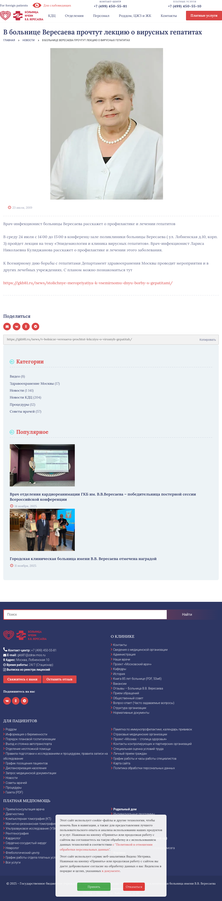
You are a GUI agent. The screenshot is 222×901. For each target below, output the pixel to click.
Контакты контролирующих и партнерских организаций (152, 744)
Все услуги (13, 862)
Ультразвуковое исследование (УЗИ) (31, 828)
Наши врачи (121, 659)
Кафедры (119, 669)
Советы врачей (22, 411)
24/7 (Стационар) (28, 665)
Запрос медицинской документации (31, 773)
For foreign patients (14, 5)
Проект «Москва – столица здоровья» (140, 739)
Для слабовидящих (51, 5)
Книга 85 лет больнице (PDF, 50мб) (137, 678)
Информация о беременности (26, 734)
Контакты (169, 15)
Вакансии (120, 683)
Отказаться (134, 887)
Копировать (208, 338)
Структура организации (129, 708)
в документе (111, 871)
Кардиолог (13, 838)
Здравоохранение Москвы (32, 383)
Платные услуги (204, 15)
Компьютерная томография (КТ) (28, 818)
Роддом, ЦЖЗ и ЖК (135, 15)
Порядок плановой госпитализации (31, 739)
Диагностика (15, 814)
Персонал (101, 15)
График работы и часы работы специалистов (144, 758)
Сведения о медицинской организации (140, 649)
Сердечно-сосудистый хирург (26, 843)
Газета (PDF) (14, 792)
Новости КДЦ (21, 397)
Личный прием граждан (130, 753)
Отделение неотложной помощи (28, 749)
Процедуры (19, 404)
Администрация (124, 654)
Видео (15, 376)
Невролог (12, 848)
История (119, 674)
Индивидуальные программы (134, 814)
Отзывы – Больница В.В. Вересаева (138, 688)
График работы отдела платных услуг (32, 857)
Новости (17, 390)
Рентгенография (17, 833)
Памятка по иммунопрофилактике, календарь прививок (152, 729)
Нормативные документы (131, 712)
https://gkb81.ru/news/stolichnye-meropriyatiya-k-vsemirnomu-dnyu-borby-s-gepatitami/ (88, 282)
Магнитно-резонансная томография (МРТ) (35, 823)
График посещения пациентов (27, 763)
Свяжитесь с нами (22, 679)
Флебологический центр (22, 852)
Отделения (74, 15)
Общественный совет (128, 698)
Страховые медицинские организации (140, 734)
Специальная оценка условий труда (138, 749)
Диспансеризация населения (26, 768)
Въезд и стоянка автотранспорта (29, 744)
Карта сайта (121, 763)
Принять (94, 887)
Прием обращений (126, 693)
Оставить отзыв (59, 679)
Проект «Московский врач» (132, 664)
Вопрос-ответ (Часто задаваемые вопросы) (143, 703)
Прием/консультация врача (25, 809)
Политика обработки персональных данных (144, 768)
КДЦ (52, 15)
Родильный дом (125, 809)
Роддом (11, 729)
